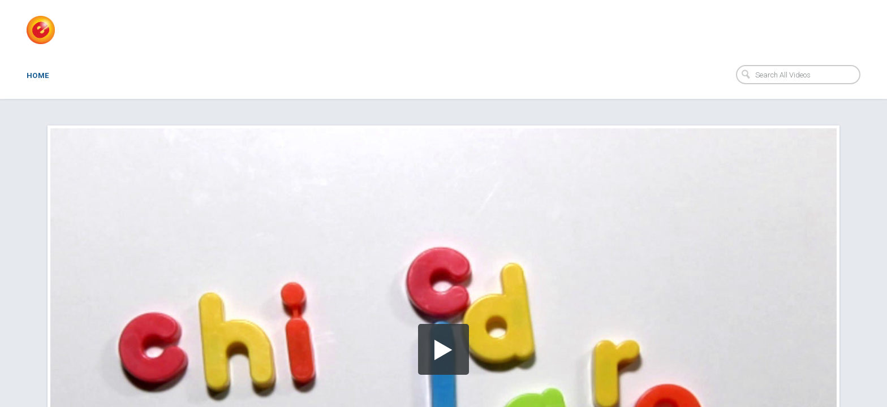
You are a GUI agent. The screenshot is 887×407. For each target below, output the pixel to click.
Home (38, 75)
